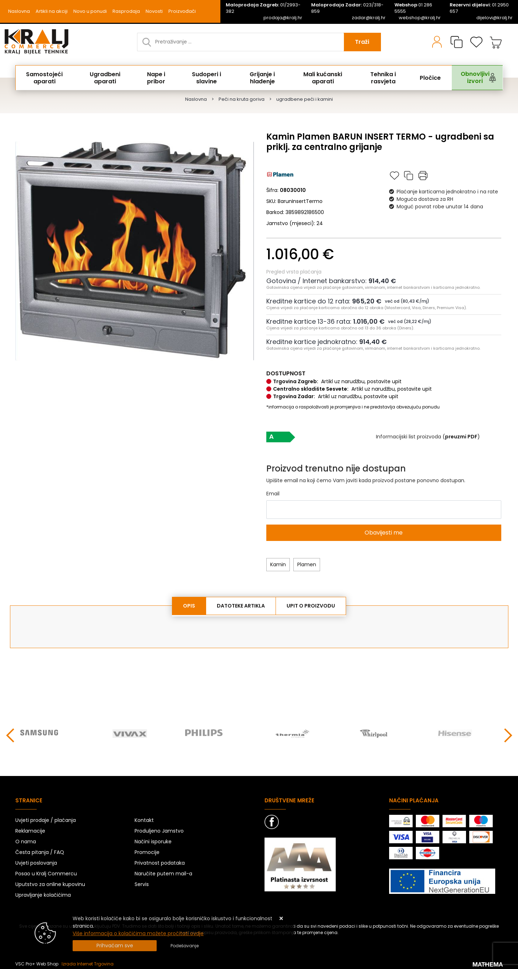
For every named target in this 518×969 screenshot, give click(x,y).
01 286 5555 (413, 8)
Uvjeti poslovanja (36, 861)
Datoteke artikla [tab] (241, 605)
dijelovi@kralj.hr (494, 18)
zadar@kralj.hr (369, 18)
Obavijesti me (384, 532)
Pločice (427, 77)
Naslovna (19, 11)
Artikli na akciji (52, 11)
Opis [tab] (189, 605)
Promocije (147, 850)
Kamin (278, 564)
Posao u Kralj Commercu (46, 871)
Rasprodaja (126, 11)
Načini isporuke (153, 839)
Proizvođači (182, 11)
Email (272, 493)
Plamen (306, 564)
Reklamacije (30, 829)
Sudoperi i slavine (208, 77)
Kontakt (144, 818)
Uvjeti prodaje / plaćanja (45, 818)
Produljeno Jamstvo (159, 829)
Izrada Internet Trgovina (88, 962)
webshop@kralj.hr (420, 18)
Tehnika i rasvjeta (385, 77)
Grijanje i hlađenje (263, 77)
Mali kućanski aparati (325, 77)
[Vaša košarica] (496, 42)
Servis (142, 882)
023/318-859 (347, 8)
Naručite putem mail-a (163, 871)
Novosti (154, 11)
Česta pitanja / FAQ (39, 850)
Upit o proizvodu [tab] (311, 605)
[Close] (115, 945)
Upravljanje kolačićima (43, 893)
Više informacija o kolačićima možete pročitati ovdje (138, 933)
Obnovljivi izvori (466, 77)
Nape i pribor (159, 77)
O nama (25, 839)
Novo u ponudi (90, 11)
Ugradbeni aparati (108, 77)
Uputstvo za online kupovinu (50, 882)
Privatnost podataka (160, 861)
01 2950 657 (479, 8)
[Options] (184, 946)
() (461, 436)
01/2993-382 (263, 8)
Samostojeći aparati (47, 77)
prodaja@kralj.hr (282, 18)
